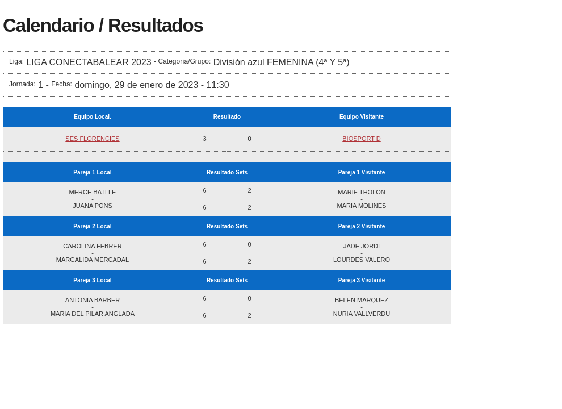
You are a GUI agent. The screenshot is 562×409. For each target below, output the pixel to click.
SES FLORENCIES (92, 138)
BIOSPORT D (361, 138)
